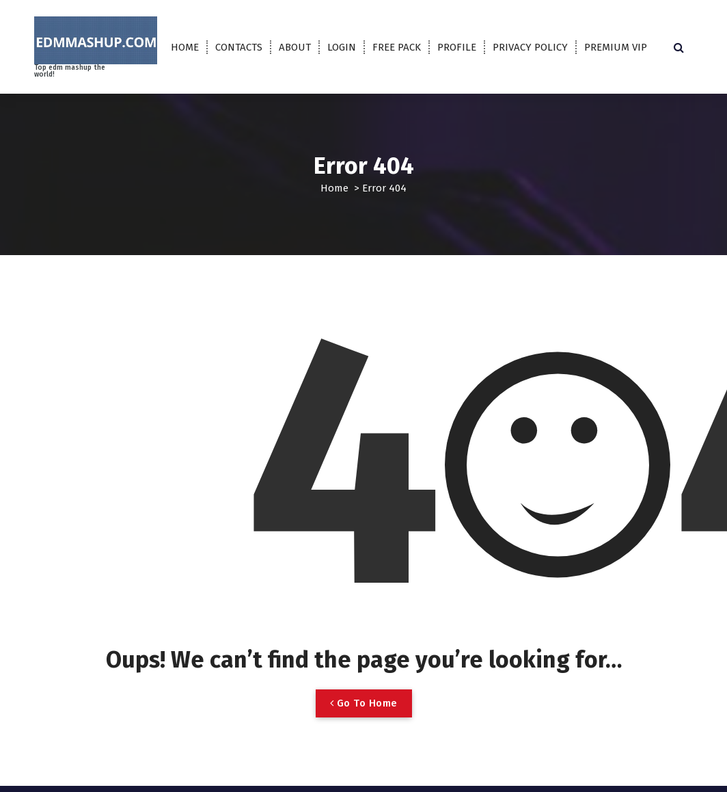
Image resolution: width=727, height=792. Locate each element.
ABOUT (295, 47)
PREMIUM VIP (615, 47)
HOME (185, 47)
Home (334, 188)
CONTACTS (238, 47)
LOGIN (341, 47)
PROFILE (456, 47)
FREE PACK (396, 47)
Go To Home (364, 703)
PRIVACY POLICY (530, 47)
